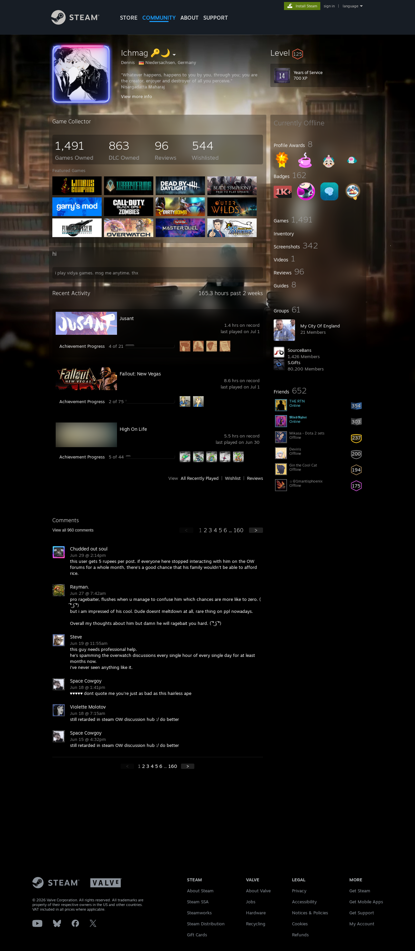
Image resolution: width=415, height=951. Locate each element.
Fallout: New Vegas (140, 373)
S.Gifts (294, 362)
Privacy (299, 890)
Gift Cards (197, 934)
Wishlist (233, 478)
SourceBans (299, 350)
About (189, 17)
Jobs (250, 901)
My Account (361, 923)
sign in (329, 6)
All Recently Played (200, 478)
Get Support (361, 912)
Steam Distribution (206, 923)
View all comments (72, 530)
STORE (129, 17)
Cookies (300, 923)
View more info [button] (136, 96)
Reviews (255, 478)
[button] (318, 52)
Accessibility (304, 901)
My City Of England (320, 325)
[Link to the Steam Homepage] (80, 23)
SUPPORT (215, 17)
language (350, 6)
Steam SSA (198, 901)
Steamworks (199, 912)
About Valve (258, 890)
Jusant (127, 318)
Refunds (300, 934)
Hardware (256, 912)
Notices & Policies (310, 912)
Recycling (255, 923)
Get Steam (359, 890)
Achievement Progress (82, 346)
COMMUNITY (159, 17)
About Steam (200, 890)
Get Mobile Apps (366, 901)
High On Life (133, 429)
